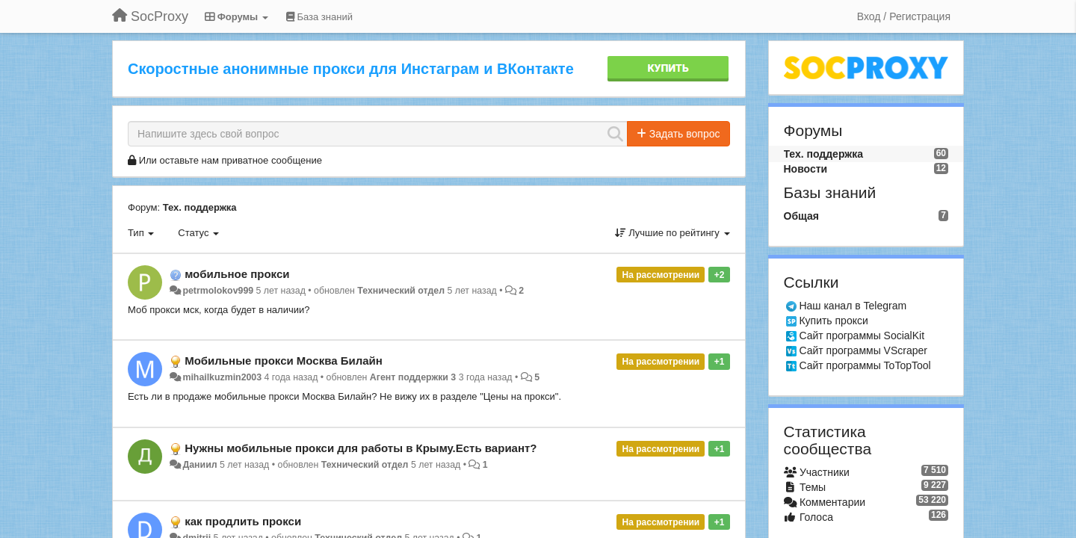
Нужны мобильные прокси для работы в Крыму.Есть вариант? (361, 448)
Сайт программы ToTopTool (864, 365)
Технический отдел (401, 290)
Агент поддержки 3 (413, 377)
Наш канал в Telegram (852, 306)
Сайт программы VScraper (863, 350)
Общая (801, 216)
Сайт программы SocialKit (861, 335)
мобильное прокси (237, 274)
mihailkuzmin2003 (222, 377)
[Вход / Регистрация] (903, 16)
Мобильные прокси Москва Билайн (284, 360)
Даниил (199, 465)
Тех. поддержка (200, 207)
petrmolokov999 (217, 290)
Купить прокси (833, 321)
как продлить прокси (243, 521)
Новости (806, 169)
